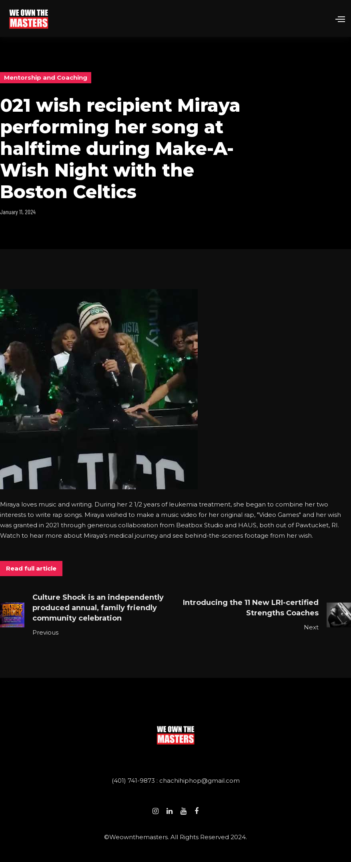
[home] (28, 18)
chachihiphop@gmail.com (199, 780)
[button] (336, 18)
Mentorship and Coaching (45, 77)
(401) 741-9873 (134, 780)
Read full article (31, 568)
